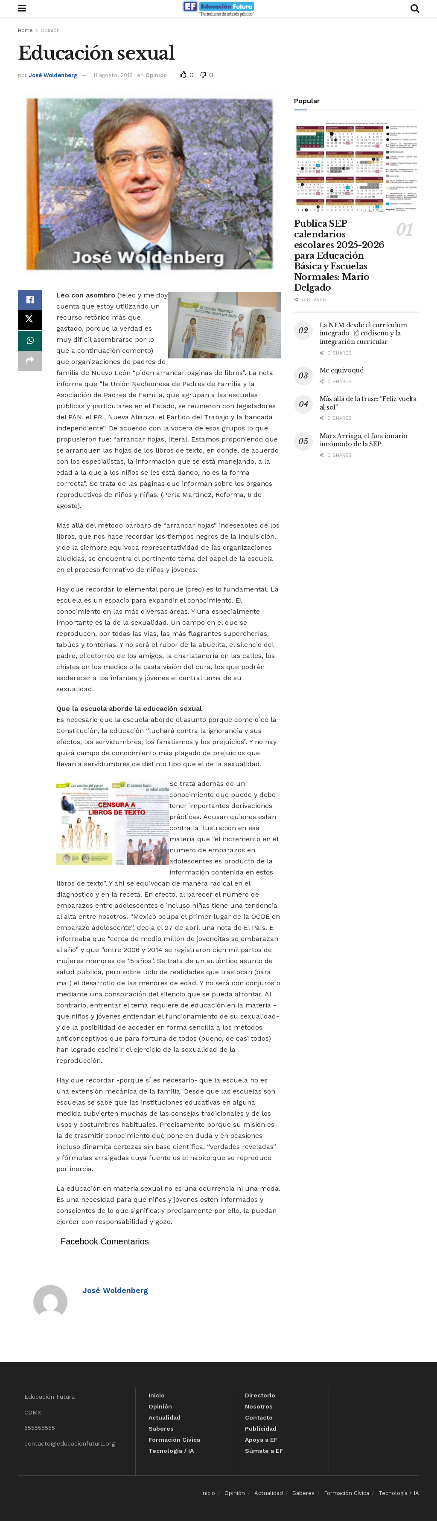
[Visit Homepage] (218, 8)
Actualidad (165, 1417)
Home (25, 30)
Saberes (161, 1428)
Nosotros (259, 1406)
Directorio (260, 1395)
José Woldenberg (53, 75)
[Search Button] (415, 8)
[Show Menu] (22, 8)
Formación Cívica (174, 1439)
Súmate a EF (264, 1450)
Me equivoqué (341, 370)
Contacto (259, 1417)
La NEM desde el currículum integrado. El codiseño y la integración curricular (363, 333)
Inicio (157, 1395)
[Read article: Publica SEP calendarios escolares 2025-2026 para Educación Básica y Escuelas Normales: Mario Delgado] (356, 168)
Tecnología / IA (171, 1450)
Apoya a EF (261, 1439)
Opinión (50, 30)
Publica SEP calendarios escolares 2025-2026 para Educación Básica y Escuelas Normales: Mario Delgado (339, 256)
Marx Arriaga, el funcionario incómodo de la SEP (364, 440)
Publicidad (261, 1428)
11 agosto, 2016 (113, 75)
